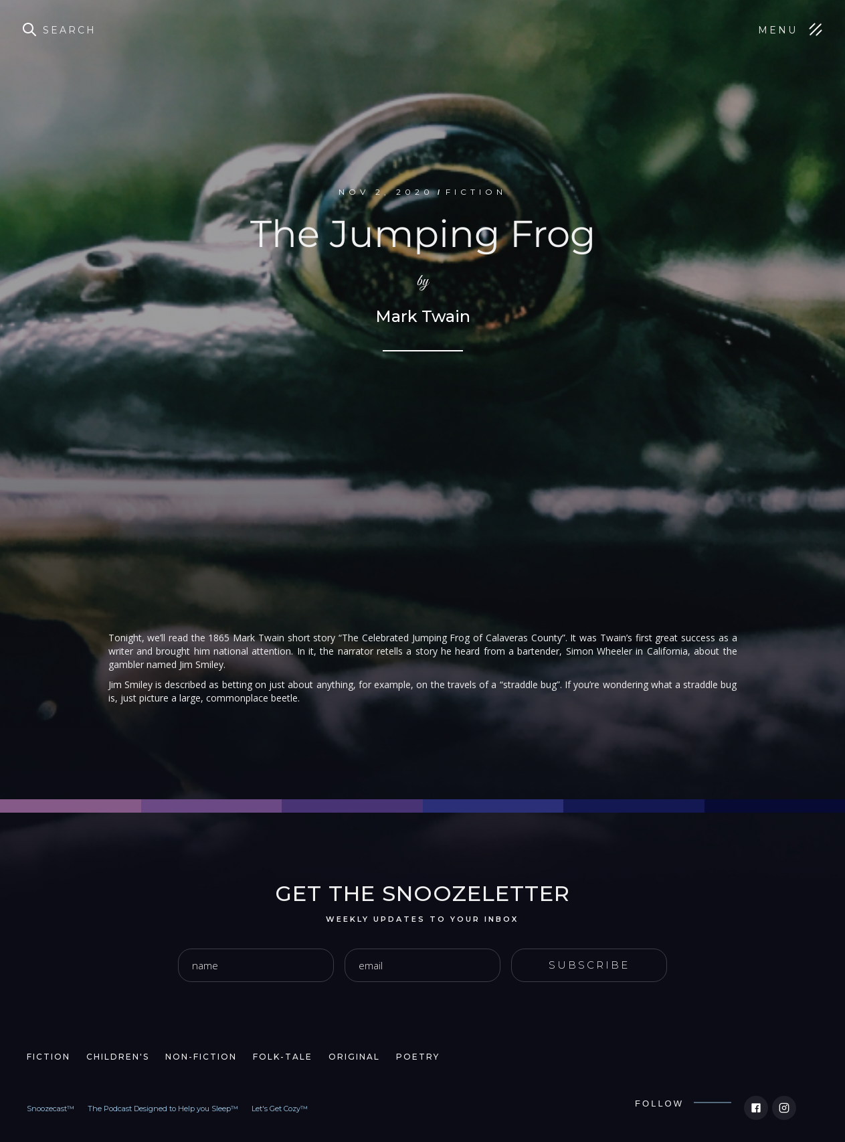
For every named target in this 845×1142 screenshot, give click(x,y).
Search (69, 30)
